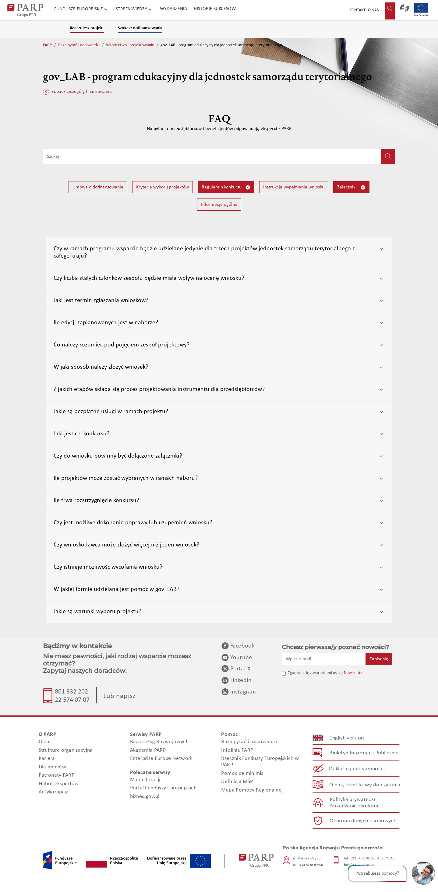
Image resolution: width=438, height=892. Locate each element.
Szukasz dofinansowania (140, 28)
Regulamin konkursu (226, 187)
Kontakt (358, 10)
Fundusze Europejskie (81, 9)
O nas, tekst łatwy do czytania (365, 784)
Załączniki (351, 187)
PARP (47, 45)
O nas (373, 10)
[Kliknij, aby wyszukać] (388, 156)
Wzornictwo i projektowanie (130, 45)
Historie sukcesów (215, 8)
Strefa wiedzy (134, 9)
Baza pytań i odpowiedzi (79, 45)
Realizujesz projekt (87, 28)
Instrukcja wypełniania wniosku (293, 187)
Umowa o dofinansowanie (97, 187)
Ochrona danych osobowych (363, 820)
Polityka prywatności (354, 799)
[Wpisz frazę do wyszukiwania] (212, 156)
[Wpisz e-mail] (324, 659)
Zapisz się (378, 659)
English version (347, 737)
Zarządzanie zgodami (353, 806)
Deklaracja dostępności (357, 768)
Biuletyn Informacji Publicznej (363, 752)
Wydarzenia (173, 8)
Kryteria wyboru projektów (162, 187)
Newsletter (353, 673)
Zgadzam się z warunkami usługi (315, 673)
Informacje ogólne (219, 204)
